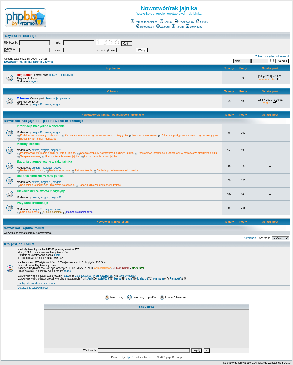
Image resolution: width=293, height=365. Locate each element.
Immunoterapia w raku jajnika (100, 156)
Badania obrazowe (59, 170)
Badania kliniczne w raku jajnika (40, 176)
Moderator (138, 268)
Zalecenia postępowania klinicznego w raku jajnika (189, 135)
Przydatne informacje (32, 203)
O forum (112, 91)
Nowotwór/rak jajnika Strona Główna (28, 61)
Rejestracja (145, 26)
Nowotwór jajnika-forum (112, 221)
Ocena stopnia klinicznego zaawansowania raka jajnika (96, 135)
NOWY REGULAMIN (61, 75)
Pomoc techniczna (144, 21)
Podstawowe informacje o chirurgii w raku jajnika (47, 153)
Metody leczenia (28, 144)
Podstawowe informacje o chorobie (40, 135)
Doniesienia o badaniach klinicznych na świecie (47, 185)
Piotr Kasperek (103, 275)
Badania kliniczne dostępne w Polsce (100, 185)
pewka (47, 104)
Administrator (102, 268)
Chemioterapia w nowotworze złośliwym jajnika (106, 153)
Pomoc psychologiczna (79, 212)
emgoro (33, 81)
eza (66, 275)
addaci (67, 271)
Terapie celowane (30, 156)
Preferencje (249, 238)
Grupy (202, 21)
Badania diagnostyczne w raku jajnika (44, 161)
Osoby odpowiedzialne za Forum (36, 283)
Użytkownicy (184, 21)
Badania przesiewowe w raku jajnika (117, 170)
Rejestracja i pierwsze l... (59, 98)
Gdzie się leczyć (29, 212)
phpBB (129, 357)
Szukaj (166, 21)
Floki (57, 255)
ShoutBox (146, 306)
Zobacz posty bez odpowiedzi (272, 56)
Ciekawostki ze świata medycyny (41, 191)
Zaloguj (163, 26)
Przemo (152, 357)
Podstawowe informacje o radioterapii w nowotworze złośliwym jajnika (178, 153)
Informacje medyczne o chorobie (41, 126)
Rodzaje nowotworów (144, 135)
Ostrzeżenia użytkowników (33, 287)
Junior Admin (121, 268)
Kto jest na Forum (19, 244)
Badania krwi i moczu (32, 170)
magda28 (37, 104)
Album (178, 26)
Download (194, 26)
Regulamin (112, 68)
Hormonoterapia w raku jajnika (62, 156)
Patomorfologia (83, 170)
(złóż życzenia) (82, 275)
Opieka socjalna (52, 212)
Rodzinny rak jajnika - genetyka (38, 138)
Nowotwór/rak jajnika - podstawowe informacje (113, 114)
